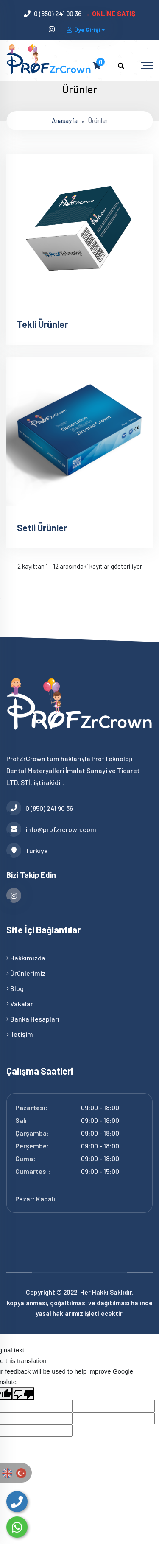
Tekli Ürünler (42, 323)
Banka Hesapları (32, 1019)
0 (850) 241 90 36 (57, 13)
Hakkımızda (25, 958)
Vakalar (19, 1004)
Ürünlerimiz (25, 973)
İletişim (19, 1034)
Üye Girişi (86, 29)
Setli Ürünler (42, 527)
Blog (15, 988)
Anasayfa (65, 120)
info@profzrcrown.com (51, 829)
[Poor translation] (23, 1393)
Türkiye (27, 850)
